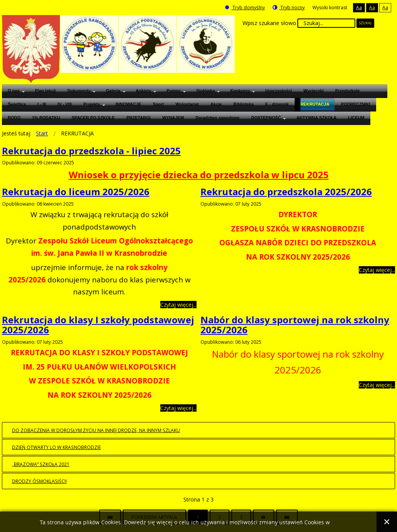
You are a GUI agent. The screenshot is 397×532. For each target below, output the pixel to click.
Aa (359, 7)
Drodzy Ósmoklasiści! (39, 481)
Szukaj (365, 22)
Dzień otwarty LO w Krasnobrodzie (56, 447)
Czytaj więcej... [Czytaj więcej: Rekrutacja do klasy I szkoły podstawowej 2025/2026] (178, 408)
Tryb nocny (289, 7)
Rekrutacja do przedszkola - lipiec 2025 (91, 150)
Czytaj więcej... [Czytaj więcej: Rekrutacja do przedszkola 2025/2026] (377, 270)
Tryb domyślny (245, 7)
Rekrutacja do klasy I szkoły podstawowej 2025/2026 (98, 324)
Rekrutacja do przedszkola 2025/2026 (286, 191)
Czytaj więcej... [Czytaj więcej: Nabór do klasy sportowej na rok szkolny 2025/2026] (377, 384)
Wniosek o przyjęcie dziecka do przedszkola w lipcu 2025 (199, 174)
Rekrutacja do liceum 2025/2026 (75, 191)
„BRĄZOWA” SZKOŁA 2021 (41, 464)
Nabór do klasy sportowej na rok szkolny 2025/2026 (294, 324)
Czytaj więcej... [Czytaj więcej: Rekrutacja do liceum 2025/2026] (178, 304)
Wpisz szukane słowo (269, 23)
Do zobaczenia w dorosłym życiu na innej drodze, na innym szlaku (96, 430)
